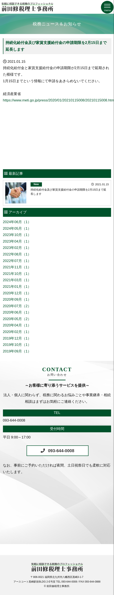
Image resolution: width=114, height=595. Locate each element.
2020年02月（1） (17, 332)
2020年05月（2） (17, 319)
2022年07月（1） (17, 261)
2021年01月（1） (17, 287)
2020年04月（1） (17, 325)
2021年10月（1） (17, 274)
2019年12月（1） (17, 338)
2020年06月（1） (17, 312)
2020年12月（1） (17, 293)
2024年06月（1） (17, 222)
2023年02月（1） (17, 248)
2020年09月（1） (17, 300)
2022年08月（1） (17, 254)
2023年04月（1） (17, 241)
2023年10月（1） (17, 235)
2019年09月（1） (17, 351)
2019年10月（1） (17, 345)
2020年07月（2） (17, 306)
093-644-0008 (61, 450)
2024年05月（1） (17, 229)
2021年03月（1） (17, 280)
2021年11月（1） (17, 267)
